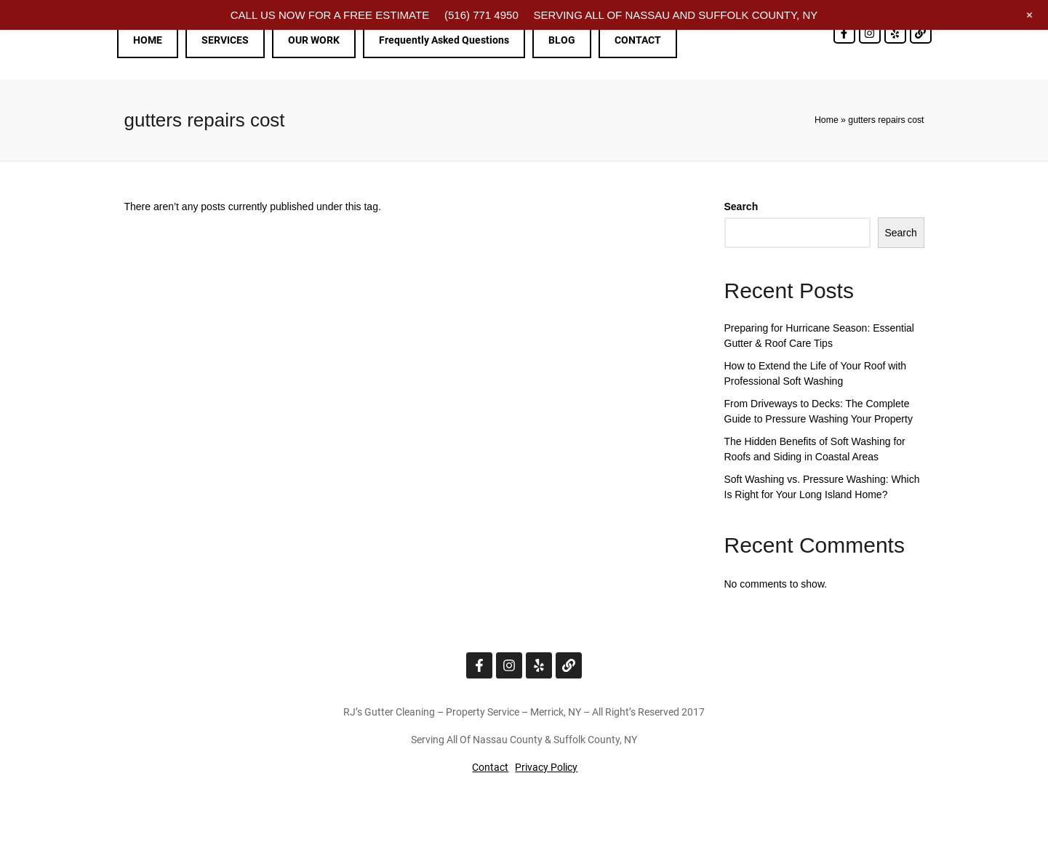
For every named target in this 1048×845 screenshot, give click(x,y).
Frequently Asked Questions (444, 40)
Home (827, 120)
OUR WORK (314, 40)
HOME (147, 40)
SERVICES (225, 40)
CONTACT (638, 40)
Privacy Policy (546, 767)
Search (741, 206)
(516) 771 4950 (481, 15)
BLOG (561, 40)
